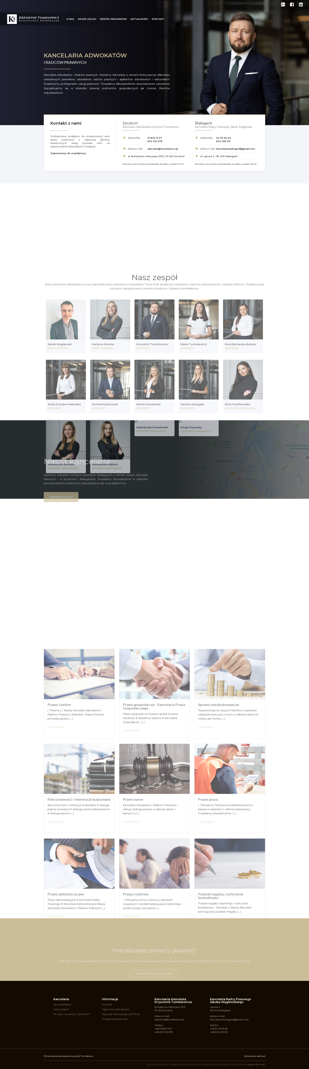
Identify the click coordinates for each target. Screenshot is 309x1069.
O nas (70, 19)
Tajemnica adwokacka (115, 1009)
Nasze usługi (87, 19)
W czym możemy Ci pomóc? (71, 1014)
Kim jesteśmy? (62, 1004)
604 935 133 (223, 141)
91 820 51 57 (155, 137)
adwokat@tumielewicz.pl (163, 148)
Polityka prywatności (115, 1019)
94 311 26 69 (223, 137)
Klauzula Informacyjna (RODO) (121, 1014)
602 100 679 (155, 141)
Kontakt (158, 19)
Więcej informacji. (256, 1064)
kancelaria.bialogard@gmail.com (235, 148)
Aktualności (139, 19)
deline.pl (261, 1056)
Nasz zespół (61, 1009)
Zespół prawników (113, 19)
